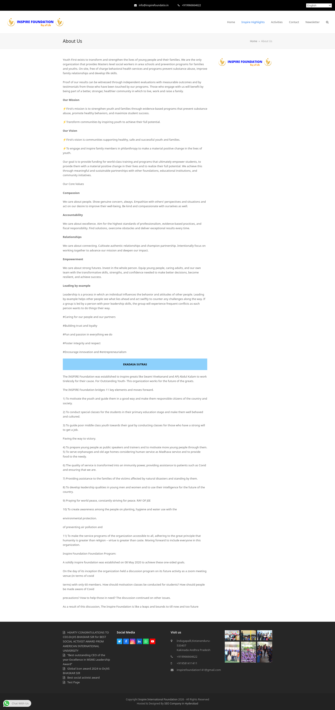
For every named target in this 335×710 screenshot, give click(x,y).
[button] (327, 22)
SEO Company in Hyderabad (181, 703)
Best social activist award (83, 677)
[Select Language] (319, 5)
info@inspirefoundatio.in (154, 5)
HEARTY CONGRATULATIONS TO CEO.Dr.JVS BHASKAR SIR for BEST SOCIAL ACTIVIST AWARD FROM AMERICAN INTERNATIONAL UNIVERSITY (86, 641)
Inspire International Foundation (157, 699)
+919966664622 (191, 5)
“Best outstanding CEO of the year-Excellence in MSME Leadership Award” (86, 659)
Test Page (73, 682)
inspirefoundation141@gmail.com (199, 670)
